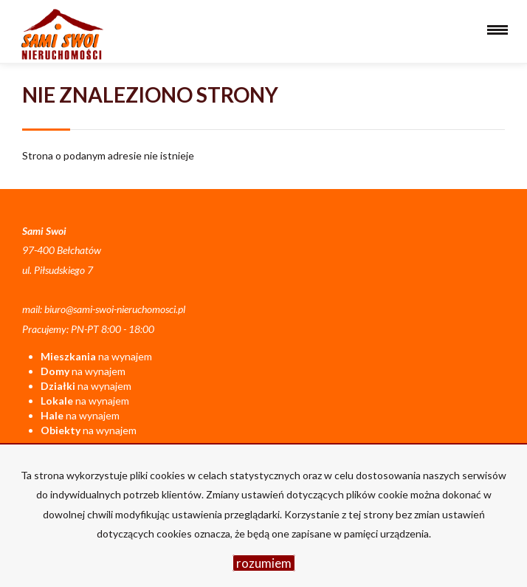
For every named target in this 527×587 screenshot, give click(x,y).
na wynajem (96, 356)
